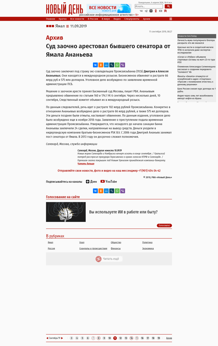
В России (93, 18)
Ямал (60, 26)
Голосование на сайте (63, 197)
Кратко (63, 18)
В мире (106, 18)
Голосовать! (164, 225)
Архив (146, 18)
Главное (50, 18)
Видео (117, 18)
